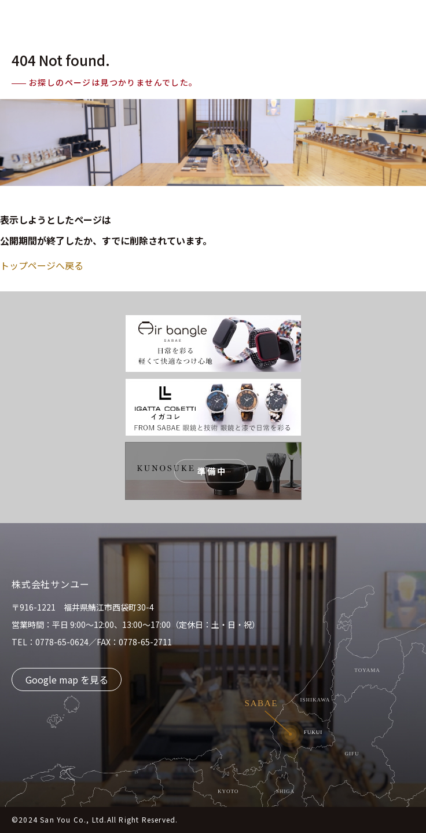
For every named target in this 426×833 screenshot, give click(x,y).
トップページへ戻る (41, 265)
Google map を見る (66, 679)
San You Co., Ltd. (73, 819)
